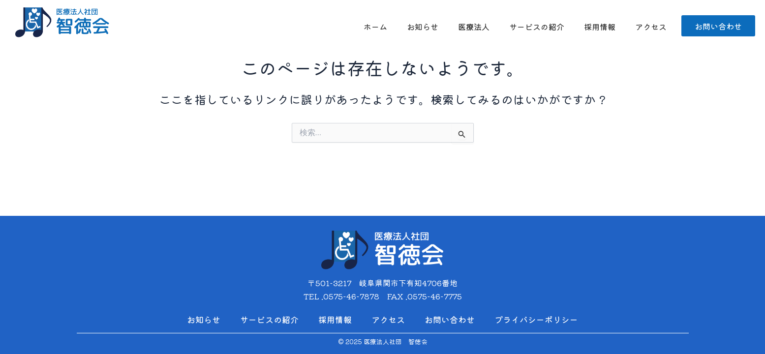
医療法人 (474, 26)
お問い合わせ (450, 319)
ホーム (375, 26)
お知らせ (422, 26)
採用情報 (599, 26)
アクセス (651, 26)
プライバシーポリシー (536, 319)
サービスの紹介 (536, 26)
